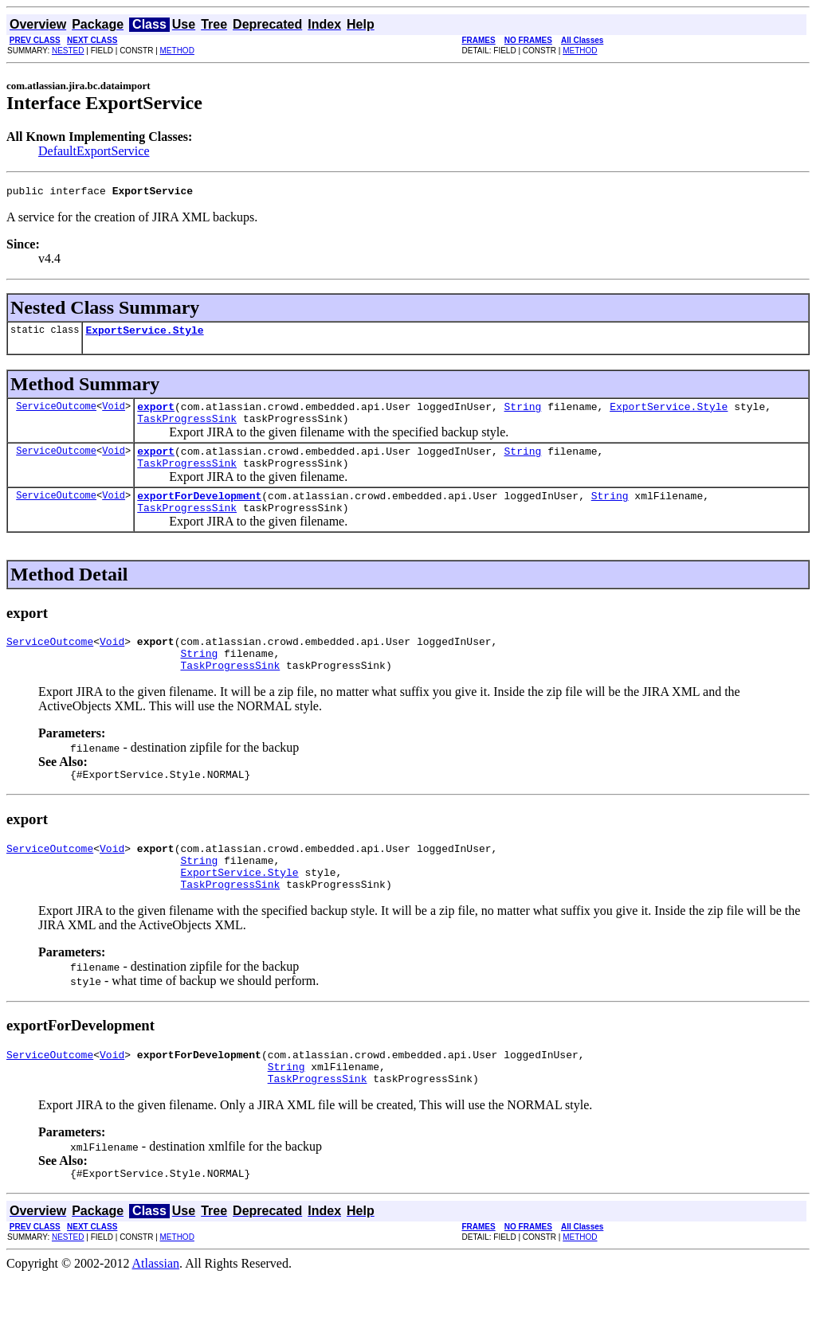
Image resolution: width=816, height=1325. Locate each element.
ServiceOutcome (56, 413)
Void (113, 413)
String (522, 413)
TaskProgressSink (187, 427)
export (156, 413)
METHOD (177, 50)
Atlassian (156, 1311)
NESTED (68, 50)
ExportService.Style (144, 334)
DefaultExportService (94, 151)
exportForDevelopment (199, 512)
